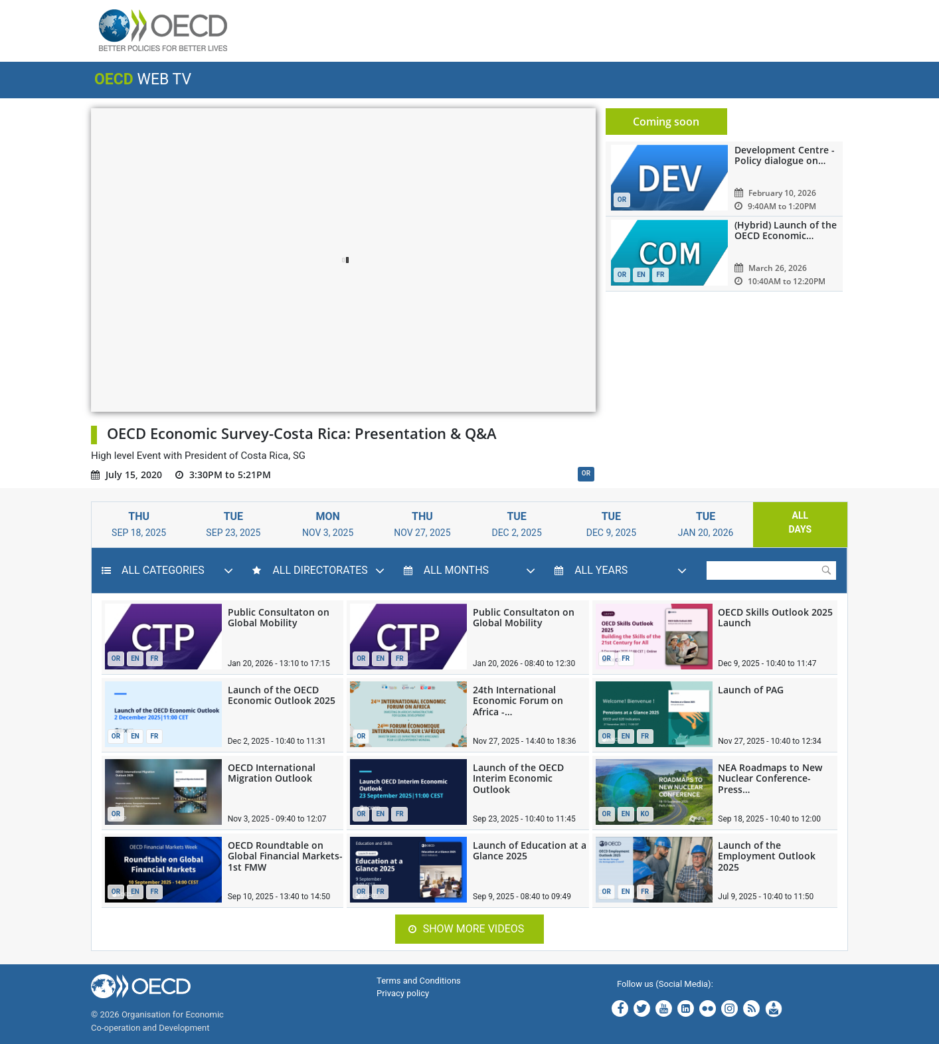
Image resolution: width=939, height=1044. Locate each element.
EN (135, 658)
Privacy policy (403, 993)
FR (155, 658)
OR (586, 473)
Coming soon (666, 121)
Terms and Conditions (419, 981)
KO (645, 814)
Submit (826, 570)
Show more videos (466, 928)
